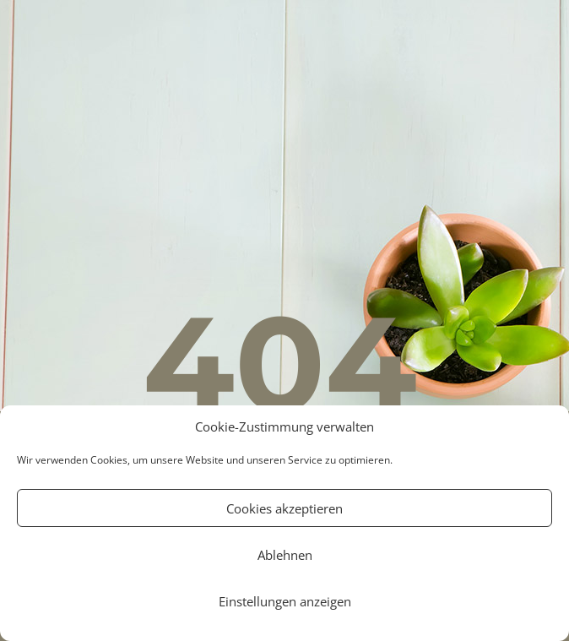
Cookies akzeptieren (284, 508)
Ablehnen (284, 554)
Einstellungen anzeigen (285, 601)
